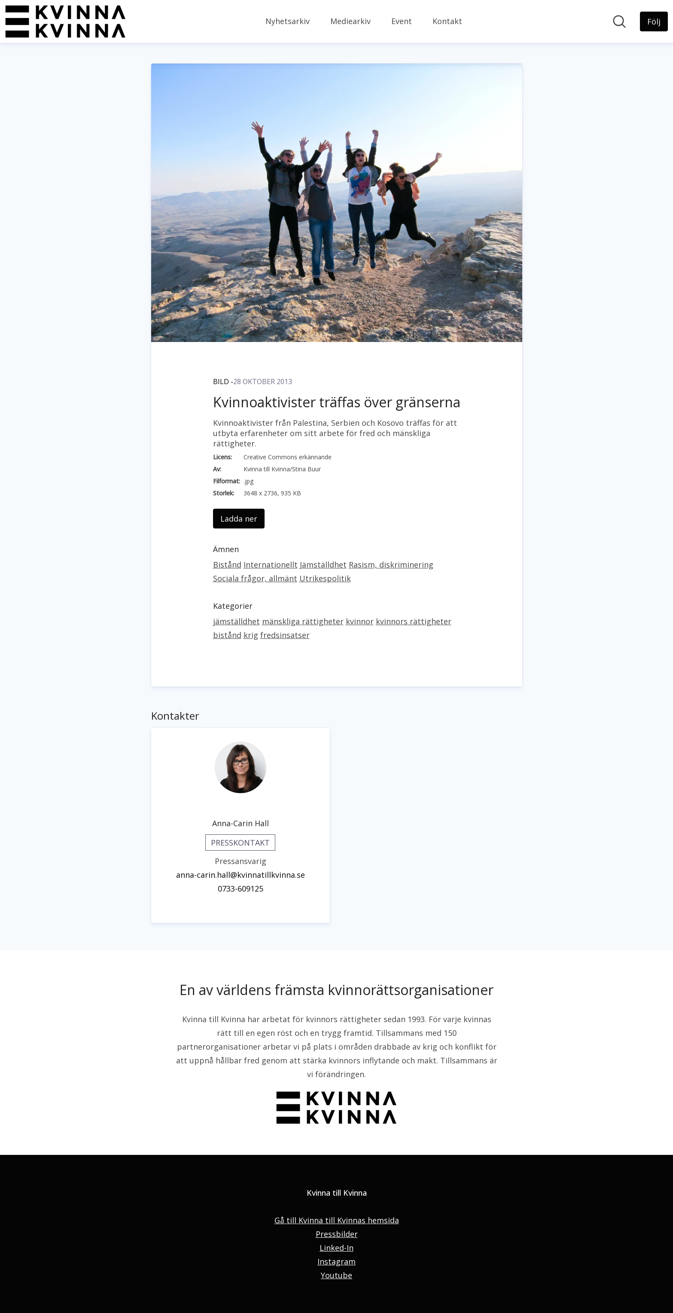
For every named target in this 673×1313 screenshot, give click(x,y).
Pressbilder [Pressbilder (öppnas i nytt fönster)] (337, 1234)
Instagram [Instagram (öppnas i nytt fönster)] (336, 1261)
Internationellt (271, 564)
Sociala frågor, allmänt (255, 578)
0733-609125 (240, 888)
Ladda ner (238, 518)
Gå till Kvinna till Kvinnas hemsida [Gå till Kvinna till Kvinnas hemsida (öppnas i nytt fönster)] (336, 1220)
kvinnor (360, 621)
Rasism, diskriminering (391, 564)
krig (251, 635)
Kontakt (447, 21)
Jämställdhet (323, 564)
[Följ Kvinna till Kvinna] (654, 21)
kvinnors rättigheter (413, 621)
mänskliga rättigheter (303, 621)
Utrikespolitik (325, 578)
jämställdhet (236, 621)
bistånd (227, 635)
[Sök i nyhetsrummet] (619, 21)
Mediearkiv (350, 21)
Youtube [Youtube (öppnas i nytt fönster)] (336, 1275)
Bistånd (227, 564)
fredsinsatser (285, 635)
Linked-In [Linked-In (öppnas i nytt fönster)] (336, 1248)
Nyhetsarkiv (287, 21)
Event (401, 21)
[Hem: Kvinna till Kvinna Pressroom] (65, 21)
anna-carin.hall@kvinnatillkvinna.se (240, 875)
